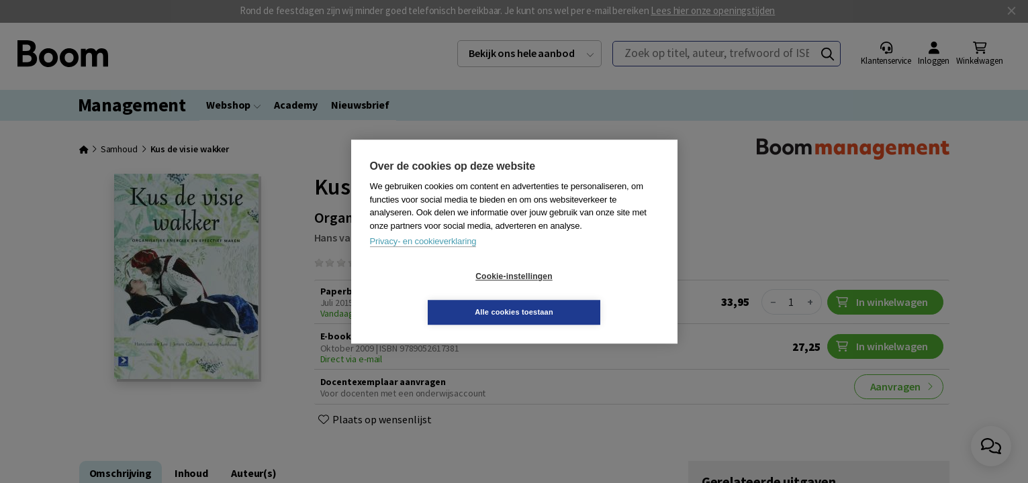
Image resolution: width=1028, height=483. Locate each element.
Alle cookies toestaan (594, 294)
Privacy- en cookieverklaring (423, 259)
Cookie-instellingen (433, 294)
